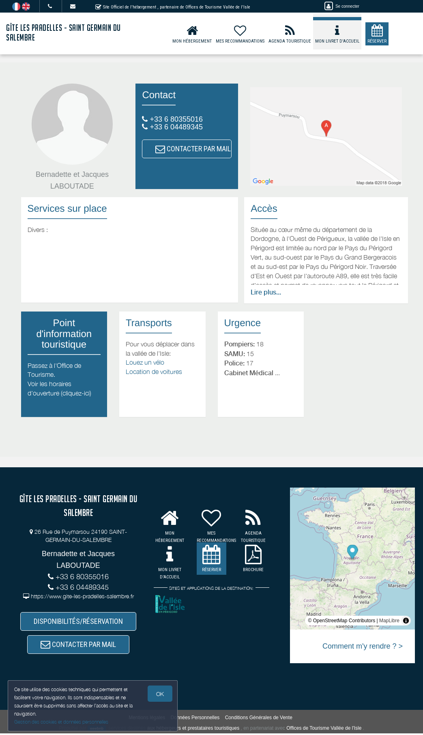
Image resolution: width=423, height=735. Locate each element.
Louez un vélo (145, 362)
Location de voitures (154, 371)
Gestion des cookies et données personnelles (62, 721)
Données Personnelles (195, 719)
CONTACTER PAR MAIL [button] (193, 148)
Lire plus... (266, 292)
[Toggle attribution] (406, 620)
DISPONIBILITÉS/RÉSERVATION (78, 621)
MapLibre (389, 620)
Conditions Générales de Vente (258, 719)
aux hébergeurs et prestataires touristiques (193, 729)
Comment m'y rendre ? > (362, 646)
